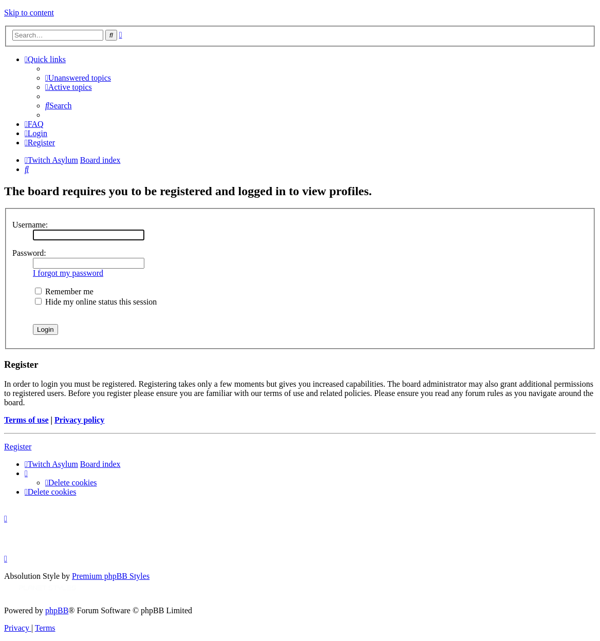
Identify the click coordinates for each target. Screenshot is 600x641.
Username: (30, 224)
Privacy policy (79, 420)
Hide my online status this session (96, 301)
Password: (29, 253)
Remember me (64, 291)
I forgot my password (68, 273)
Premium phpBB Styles (110, 576)
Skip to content (29, 12)
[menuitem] (78, 77)
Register (17, 446)
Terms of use (26, 420)
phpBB (56, 610)
